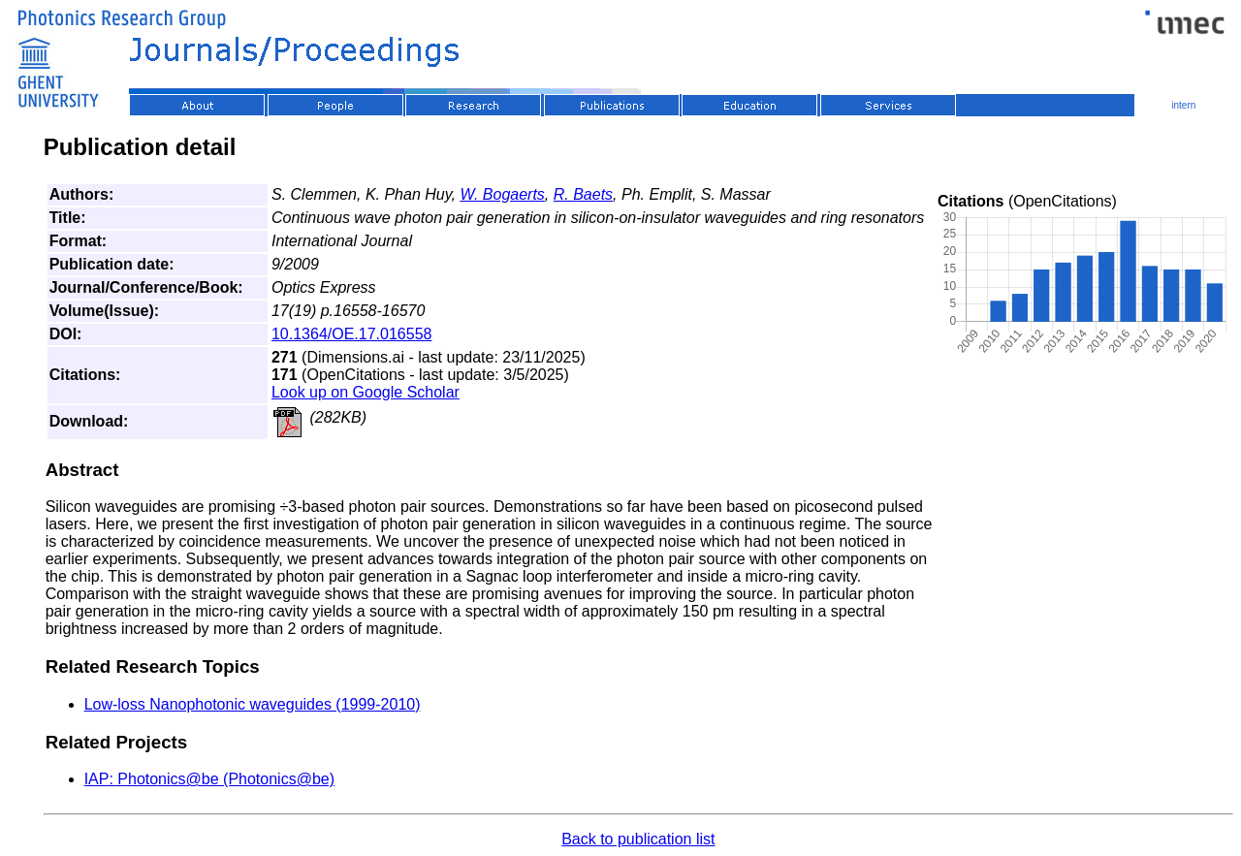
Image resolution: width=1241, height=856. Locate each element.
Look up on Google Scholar (365, 392)
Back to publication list (638, 839)
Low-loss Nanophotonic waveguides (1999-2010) (252, 704)
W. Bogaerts (502, 194)
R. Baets (583, 194)
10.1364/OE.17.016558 (351, 334)
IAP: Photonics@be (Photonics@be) (209, 779)
